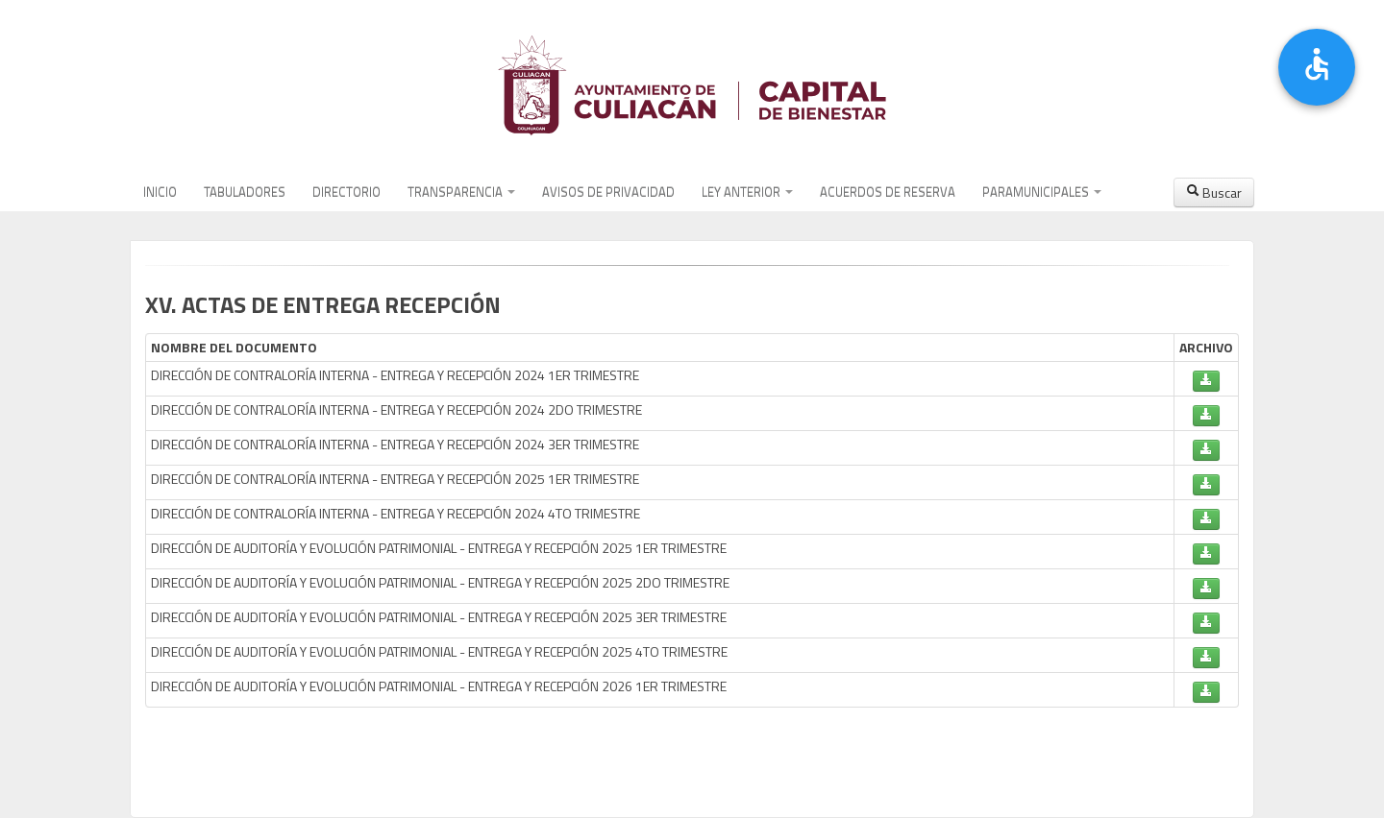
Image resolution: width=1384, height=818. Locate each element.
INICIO (160, 192)
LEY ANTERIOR (747, 192)
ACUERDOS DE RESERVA (887, 192)
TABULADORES (244, 192)
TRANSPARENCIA (461, 192)
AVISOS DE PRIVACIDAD (608, 192)
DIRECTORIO (346, 192)
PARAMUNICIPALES (1041, 192)
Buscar (1214, 192)
